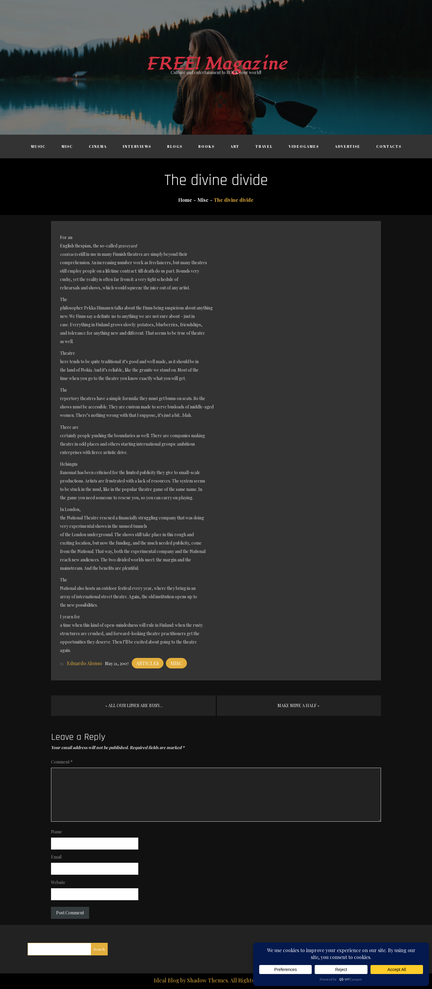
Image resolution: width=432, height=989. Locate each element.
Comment (62, 762)
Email (56, 857)
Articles (147, 663)
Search (99, 949)
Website (58, 882)
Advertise (347, 146)
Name (56, 832)
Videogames (304, 146)
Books (206, 146)
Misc (67, 146)
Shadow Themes (207, 980)
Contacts (388, 146)
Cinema (98, 146)
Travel (264, 146)
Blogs (174, 146)
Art (234, 146)
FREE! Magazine (216, 64)
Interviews (137, 146)
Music (38, 146)
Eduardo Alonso (84, 663)
